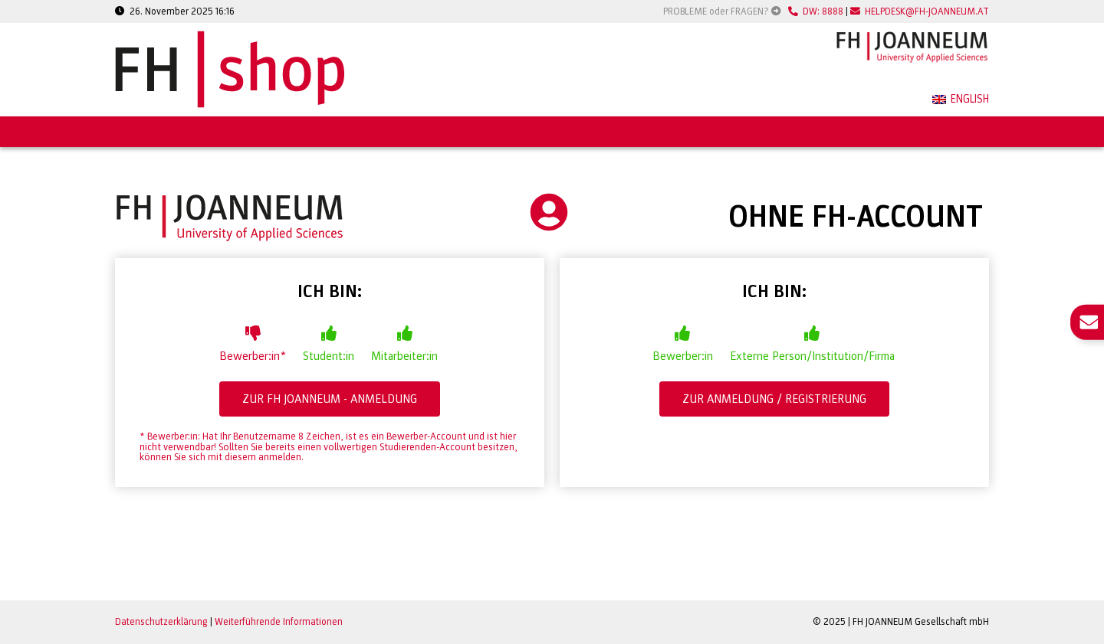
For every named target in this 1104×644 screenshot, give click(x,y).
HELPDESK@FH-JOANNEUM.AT (919, 11)
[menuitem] (961, 100)
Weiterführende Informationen (279, 622)
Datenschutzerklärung (161, 622)
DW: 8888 (815, 11)
